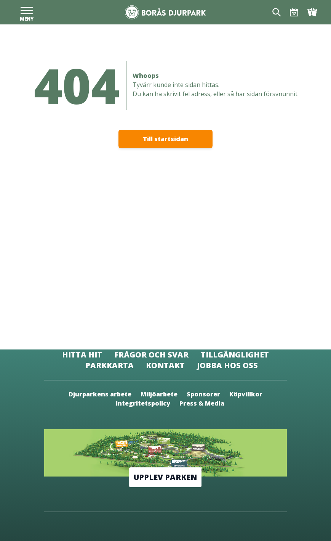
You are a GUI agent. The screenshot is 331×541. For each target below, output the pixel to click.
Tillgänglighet (235, 354)
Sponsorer (203, 394)
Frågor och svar (151, 354)
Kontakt (165, 365)
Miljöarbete (159, 394)
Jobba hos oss (227, 365)
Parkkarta (109, 365)
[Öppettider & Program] (294, 12)
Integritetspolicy (143, 403)
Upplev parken (165, 477)
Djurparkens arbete (100, 394)
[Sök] (276, 12)
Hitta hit (82, 354)
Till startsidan (165, 139)
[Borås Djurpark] (165, 12)
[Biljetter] (312, 12)
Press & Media (201, 403)
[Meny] (26, 12)
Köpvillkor (245, 394)
